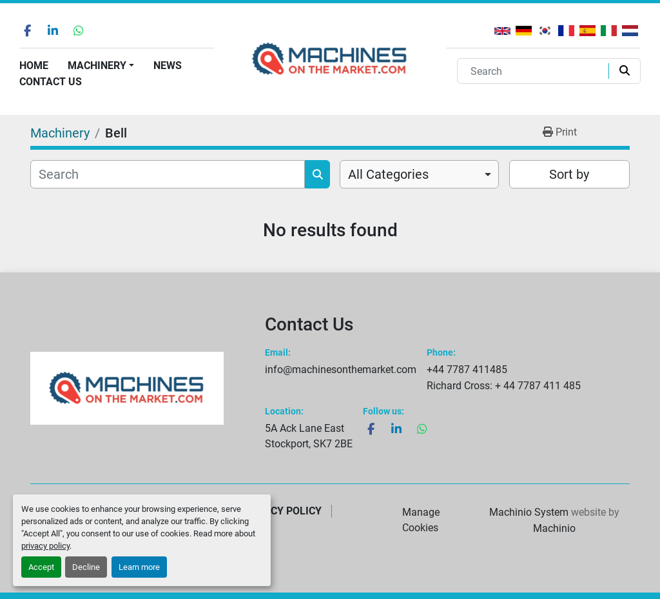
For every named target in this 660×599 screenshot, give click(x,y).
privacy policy (45, 546)
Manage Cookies (421, 520)
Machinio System (528, 512)
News (167, 65)
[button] (101, 66)
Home (33, 65)
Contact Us (50, 82)
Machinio (554, 528)
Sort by (569, 174)
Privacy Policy (282, 511)
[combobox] (419, 174)
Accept (41, 567)
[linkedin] (53, 30)
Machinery (97, 65)
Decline (86, 567)
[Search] (535, 71)
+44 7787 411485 (467, 369)
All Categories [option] (388, 174)
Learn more (139, 567)
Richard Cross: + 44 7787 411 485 (504, 386)
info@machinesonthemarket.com (340, 369)
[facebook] (27, 30)
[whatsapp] (78, 30)
